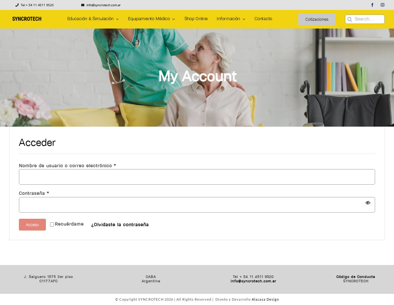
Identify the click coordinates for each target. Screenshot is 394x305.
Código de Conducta (355, 277)
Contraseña (34, 193)
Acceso (32, 224)
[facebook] (372, 5)
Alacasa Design (265, 299)
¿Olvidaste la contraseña (120, 225)
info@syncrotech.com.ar (253, 281)
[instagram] (383, 5)
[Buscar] (349, 19)
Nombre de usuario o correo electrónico (67, 166)
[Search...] (365, 19)
